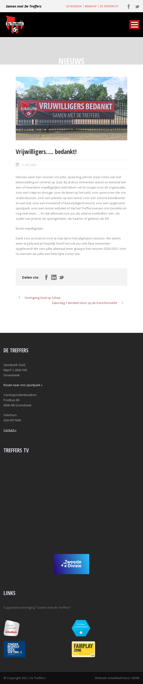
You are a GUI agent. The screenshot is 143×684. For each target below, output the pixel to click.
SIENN (135, 678)
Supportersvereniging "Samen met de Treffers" (37, 607)
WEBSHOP (91, 6)
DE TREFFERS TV (109, 6)
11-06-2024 (28, 165)
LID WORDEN (73, 6)
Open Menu (134, 24)
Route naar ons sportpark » (23, 385)
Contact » (10, 430)
